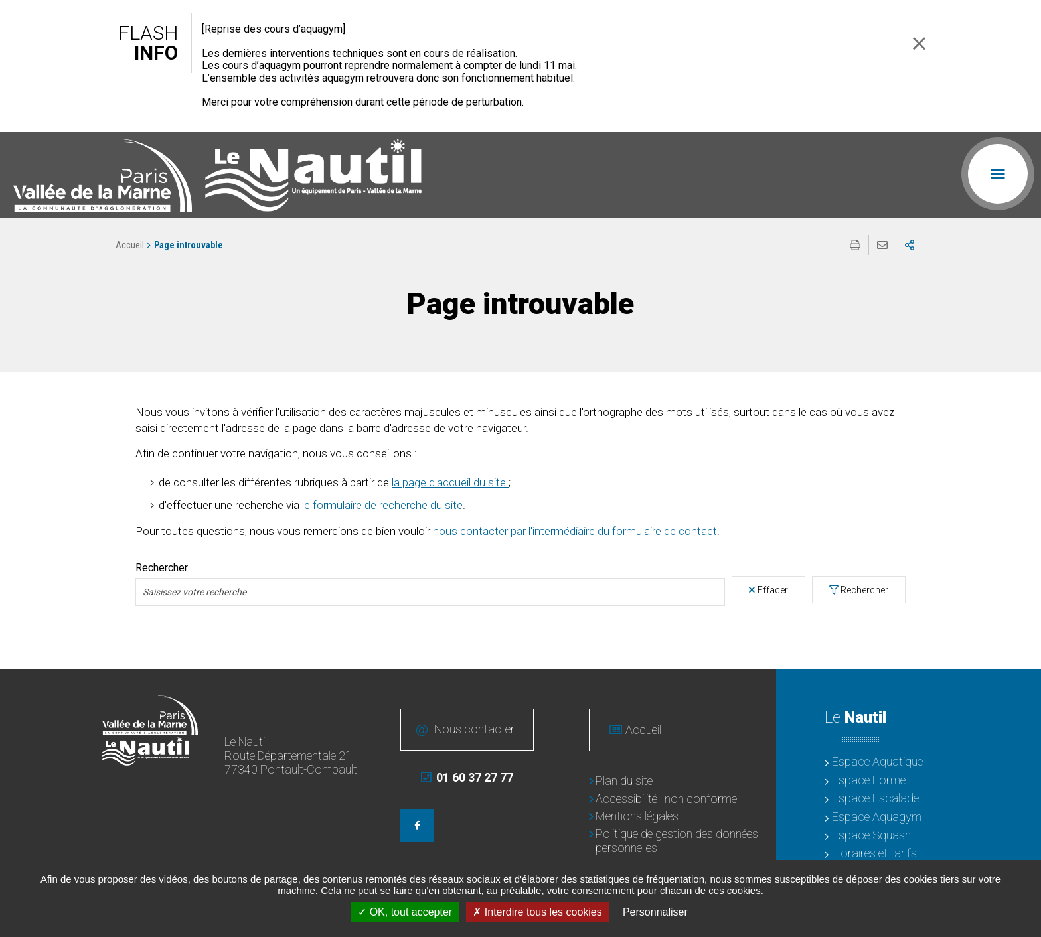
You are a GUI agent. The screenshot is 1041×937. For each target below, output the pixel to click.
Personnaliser (655, 912)
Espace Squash (871, 835)
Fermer (918, 43)
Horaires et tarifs (874, 853)
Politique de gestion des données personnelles (677, 841)
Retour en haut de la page (1021, 689)
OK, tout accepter (405, 912)
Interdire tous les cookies (537, 912)
